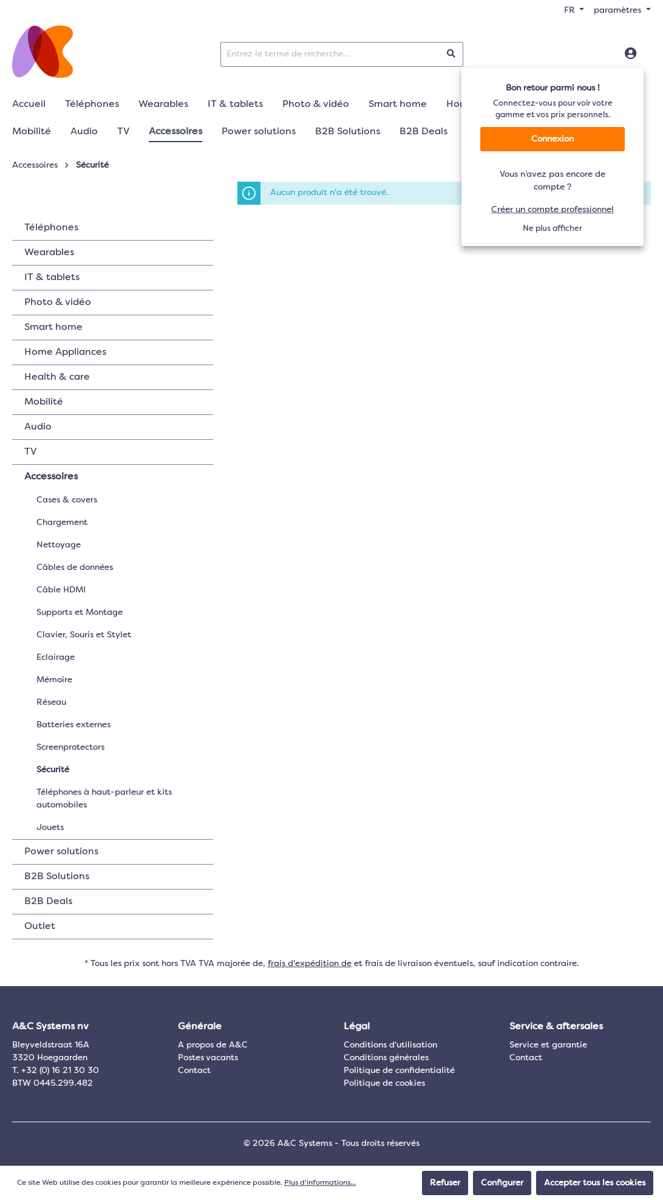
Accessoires (51, 477)
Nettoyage (58, 545)
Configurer (502, 1183)
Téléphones (51, 228)
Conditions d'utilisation (390, 1045)
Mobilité (43, 402)
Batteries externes (73, 725)
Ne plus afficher (552, 229)
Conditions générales (386, 1058)
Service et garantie (548, 1045)
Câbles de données (74, 567)
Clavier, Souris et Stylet (83, 635)
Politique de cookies (384, 1083)
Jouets (50, 827)
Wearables (49, 253)
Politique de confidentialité (399, 1070)
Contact (194, 1070)
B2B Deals (48, 902)
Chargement (61, 522)
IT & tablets (52, 278)
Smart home (53, 327)
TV (30, 452)
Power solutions (61, 852)
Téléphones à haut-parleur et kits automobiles (104, 798)
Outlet (39, 926)
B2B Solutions (56, 877)
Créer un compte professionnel (552, 209)
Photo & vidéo (57, 302)
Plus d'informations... (320, 1183)
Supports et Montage (79, 612)
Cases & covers (66, 500)
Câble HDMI (61, 590)
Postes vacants (208, 1058)
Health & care (57, 377)
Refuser (445, 1183)
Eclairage (55, 657)
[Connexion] (630, 54)
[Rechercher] (451, 54)
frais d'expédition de (310, 963)
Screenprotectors (70, 747)
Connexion (552, 139)
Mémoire (54, 680)
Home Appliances (65, 352)
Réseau (51, 702)
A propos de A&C (213, 1045)
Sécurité (52, 770)
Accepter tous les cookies (594, 1183)
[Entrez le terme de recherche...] (330, 54)
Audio (38, 427)
